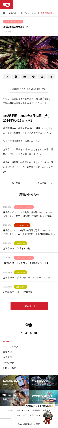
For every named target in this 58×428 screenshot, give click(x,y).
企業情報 (7, 357)
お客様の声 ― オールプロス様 (17, 292)
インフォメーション (13, 21)
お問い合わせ (9, 368)
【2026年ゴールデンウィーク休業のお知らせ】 (26, 263)
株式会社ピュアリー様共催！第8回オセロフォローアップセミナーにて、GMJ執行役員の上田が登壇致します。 (28, 214)
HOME (6, 341)
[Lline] (33, 76)
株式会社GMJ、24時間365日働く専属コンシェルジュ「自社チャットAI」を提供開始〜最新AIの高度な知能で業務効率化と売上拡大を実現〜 (29, 232)
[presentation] (5, 423)
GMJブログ (8, 362)
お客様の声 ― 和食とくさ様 (16, 248)
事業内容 (7, 352)
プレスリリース (22, 225)
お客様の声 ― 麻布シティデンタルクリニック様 (26, 277)
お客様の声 (20, 243)
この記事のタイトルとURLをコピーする (29, 89)
